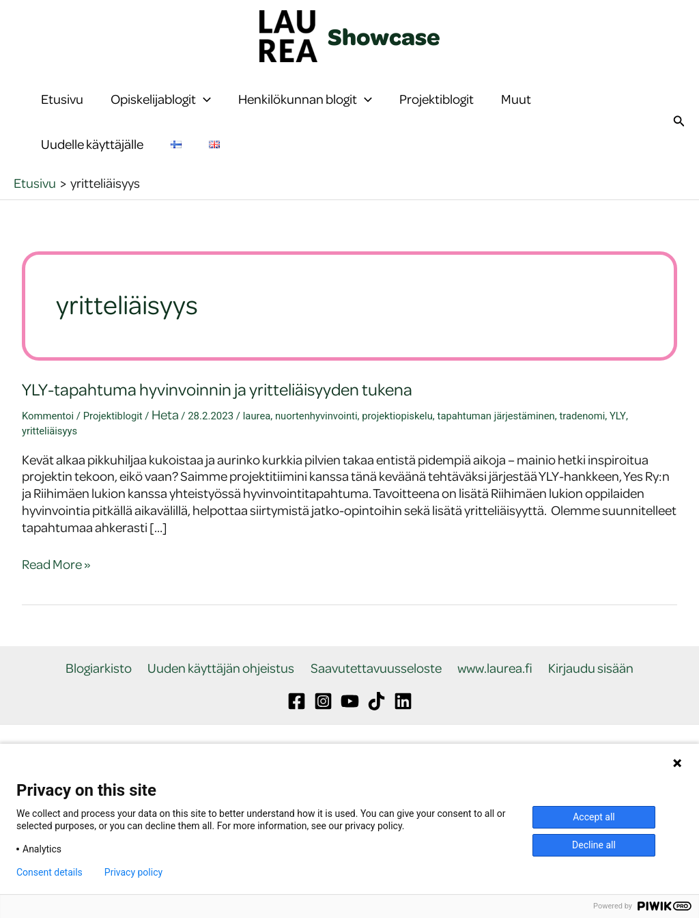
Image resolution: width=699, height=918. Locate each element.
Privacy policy (133, 872)
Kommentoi (48, 470)
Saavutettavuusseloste (376, 723)
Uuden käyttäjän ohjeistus (223, 723)
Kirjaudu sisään (586, 723)
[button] (203, 112)
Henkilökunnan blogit (305, 112)
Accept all (594, 816)
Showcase (384, 36)
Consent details (49, 872)
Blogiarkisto (103, 723)
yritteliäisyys (50, 485)
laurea (258, 470)
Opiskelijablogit (161, 112)
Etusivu (62, 112)
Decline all (594, 844)
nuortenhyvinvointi (318, 470)
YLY (625, 470)
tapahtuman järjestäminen (501, 470)
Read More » (56, 619)
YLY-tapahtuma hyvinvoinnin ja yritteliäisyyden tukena (219, 444)
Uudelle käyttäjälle (92, 185)
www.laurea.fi (492, 723)
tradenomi (589, 470)
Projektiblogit (436, 112)
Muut (516, 112)
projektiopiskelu (401, 470)
